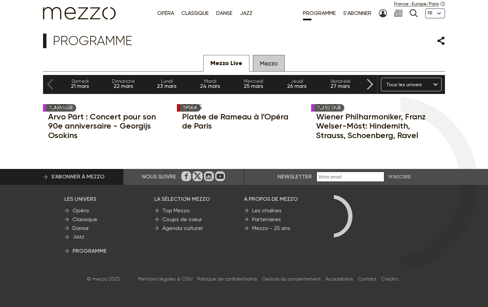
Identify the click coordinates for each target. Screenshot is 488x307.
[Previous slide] (50, 84)
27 (340, 83)
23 (167, 83)
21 (80, 83)
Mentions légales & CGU (165, 279)
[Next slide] (370, 84)
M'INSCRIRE (400, 177)
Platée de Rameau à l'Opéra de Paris (235, 121)
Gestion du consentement (291, 279)
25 (253, 83)
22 (123, 83)
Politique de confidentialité (227, 279)
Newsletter (295, 176)
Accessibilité (339, 279)
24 (210, 83)
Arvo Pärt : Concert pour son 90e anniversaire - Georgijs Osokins (102, 126)
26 (297, 83)
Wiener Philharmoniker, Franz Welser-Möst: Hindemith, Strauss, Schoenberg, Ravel (371, 126)
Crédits (389, 279)
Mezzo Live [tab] (226, 63)
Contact (367, 279)
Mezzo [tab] (269, 63)
